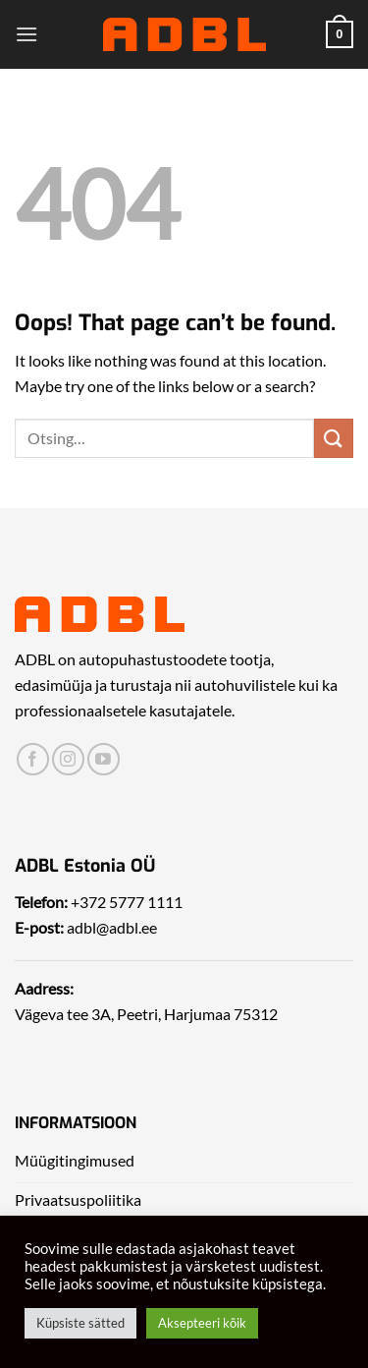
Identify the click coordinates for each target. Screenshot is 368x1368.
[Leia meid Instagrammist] (68, 759)
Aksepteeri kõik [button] (202, 1323)
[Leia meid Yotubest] (103, 759)
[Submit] (333, 438)
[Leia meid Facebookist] (33, 759)
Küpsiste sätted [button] (80, 1323)
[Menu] (26, 34)
